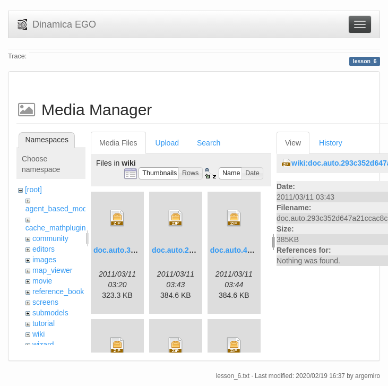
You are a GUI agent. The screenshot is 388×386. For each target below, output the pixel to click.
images (44, 259)
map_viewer (52, 270)
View (293, 143)
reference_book (58, 291)
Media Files (118, 143)
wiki (38, 334)
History (330, 143)
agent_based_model (59, 208)
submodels (50, 312)
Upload (167, 143)
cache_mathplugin (55, 228)
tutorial (43, 323)
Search (208, 143)
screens (45, 302)
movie (42, 281)
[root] (33, 189)
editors (43, 249)
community (50, 238)
